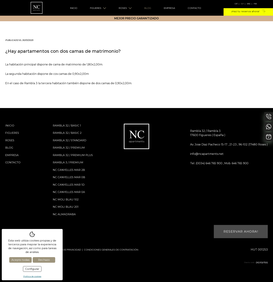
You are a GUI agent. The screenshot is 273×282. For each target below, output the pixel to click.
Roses (125, 8)
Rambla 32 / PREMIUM (69, 147)
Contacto (194, 8)
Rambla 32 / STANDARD (69, 140)
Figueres (98, 8)
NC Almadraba (64, 214)
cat (236, 4)
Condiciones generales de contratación (111, 249)
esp (242, 4)
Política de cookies (32, 276)
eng (249, 4)
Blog (147, 8)
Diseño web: (256, 262)
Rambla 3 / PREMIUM (68, 162)
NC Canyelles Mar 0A (69, 192)
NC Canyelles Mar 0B (69, 177)
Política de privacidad (66, 249)
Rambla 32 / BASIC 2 (67, 132)
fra (255, 4)
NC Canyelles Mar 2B (69, 170)
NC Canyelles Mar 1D (69, 184)
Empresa (169, 8)
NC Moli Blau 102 (66, 199)
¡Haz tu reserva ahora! (248, 11)
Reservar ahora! (241, 231)
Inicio (73, 8)
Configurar (32, 269)
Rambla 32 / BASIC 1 (67, 125)
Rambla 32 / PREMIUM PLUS (73, 155)
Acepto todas (20, 259)
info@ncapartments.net (207, 154)
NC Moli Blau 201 (66, 206)
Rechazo (44, 259)
